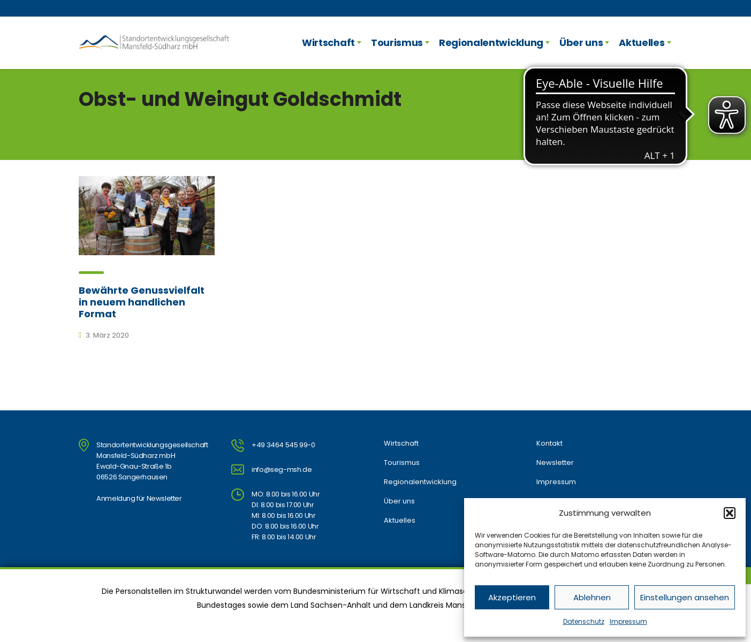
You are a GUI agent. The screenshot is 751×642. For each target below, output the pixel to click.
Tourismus (397, 42)
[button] (729, 513)
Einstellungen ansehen (684, 597)
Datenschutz (583, 621)
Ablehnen (592, 597)
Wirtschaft (328, 42)
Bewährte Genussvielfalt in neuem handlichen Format (141, 302)
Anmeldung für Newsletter (138, 498)
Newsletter (555, 462)
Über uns (581, 42)
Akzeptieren (512, 597)
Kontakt (549, 443)
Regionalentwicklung (491, 42)
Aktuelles (641, 42)
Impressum (628, 621)
